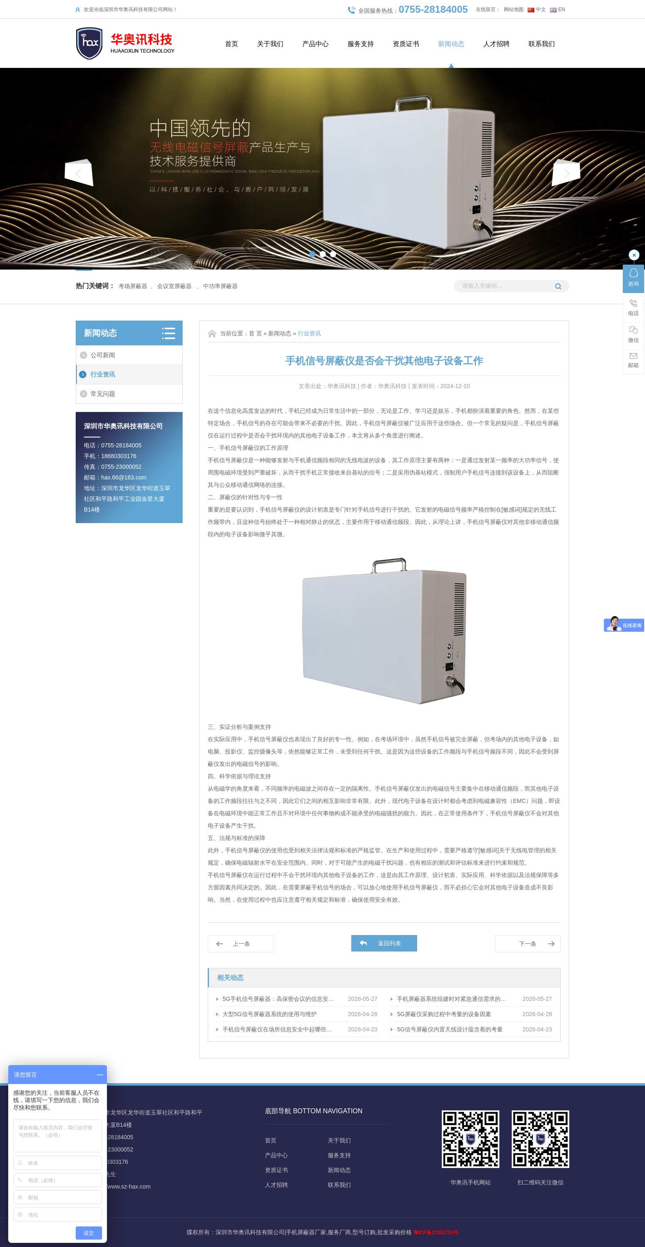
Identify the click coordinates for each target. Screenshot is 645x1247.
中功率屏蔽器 (220, 286)
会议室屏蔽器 (174, 286)
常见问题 (102, 393)
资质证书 (406, 43)
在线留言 (486, 9)
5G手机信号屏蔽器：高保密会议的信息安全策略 (279, 999)
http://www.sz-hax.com (122, 1186)
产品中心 (315, 43)
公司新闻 (102, 354)
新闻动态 (451, 43)
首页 (231, 43)
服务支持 (361, 43)
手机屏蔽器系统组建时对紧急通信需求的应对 (453, 999)
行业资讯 (102, 374)
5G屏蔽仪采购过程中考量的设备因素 (444, 1014)
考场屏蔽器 (132, 286)
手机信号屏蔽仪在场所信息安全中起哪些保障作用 (279, 1029)
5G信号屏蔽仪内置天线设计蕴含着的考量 (450, 1029)
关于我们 (270, 43)
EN (561, 9)
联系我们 (542, 43)
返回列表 (389, 943)
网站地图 (514, 9)
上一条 (241, 943)
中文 (541, 9)
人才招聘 (496, 43)
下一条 (527, 943)
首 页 (255, 333)
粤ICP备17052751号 (435, 1232)
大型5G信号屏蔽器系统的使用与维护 (270, 1014)
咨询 (633, 277)
